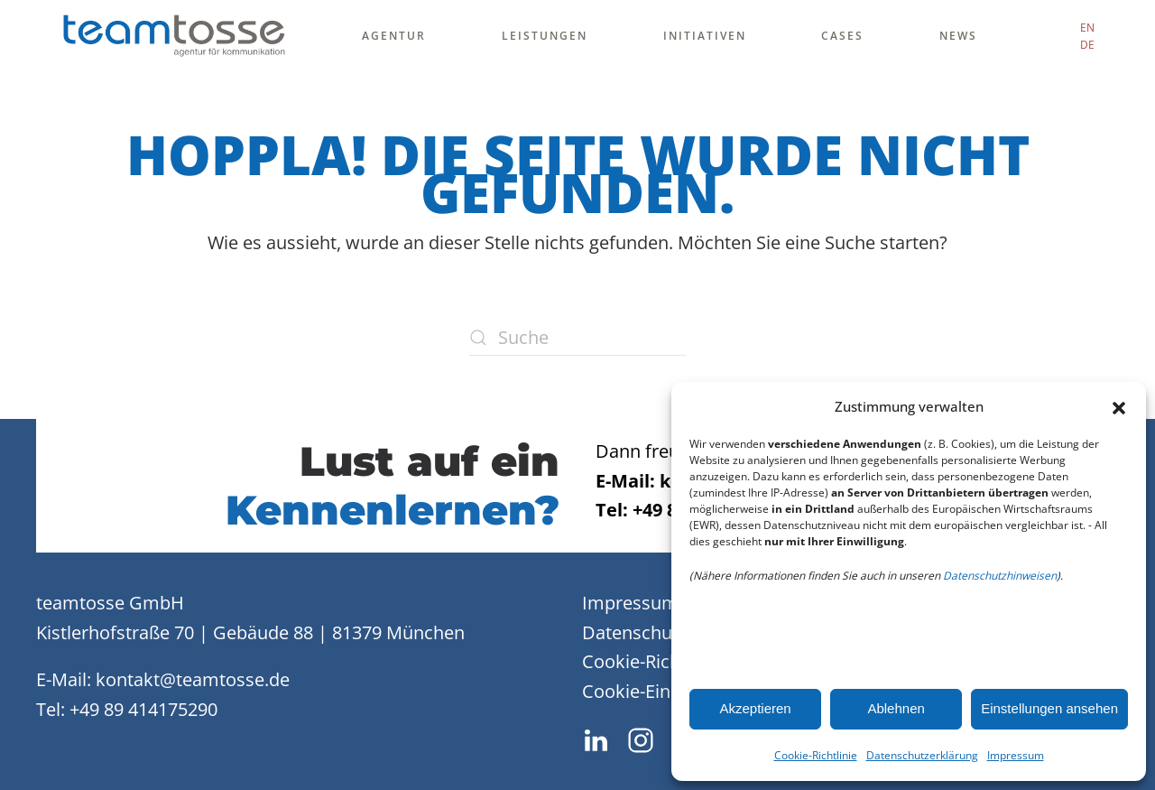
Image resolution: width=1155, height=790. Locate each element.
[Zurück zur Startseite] (173, 36)
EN (1087, 27)
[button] (1119, 406)
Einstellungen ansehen (1049, 708)
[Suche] (577, 338)
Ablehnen (895, 708)
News (958, 35)
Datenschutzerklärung (922, 755)
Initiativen (704, 35)
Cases (842, 35)
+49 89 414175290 (143, 709)
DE (1087, 44)
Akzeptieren (754, 708)
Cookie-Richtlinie (815, 755)
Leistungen (544, 35)
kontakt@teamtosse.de (193, 679)
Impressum (1015, 755)
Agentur (394, 35)
